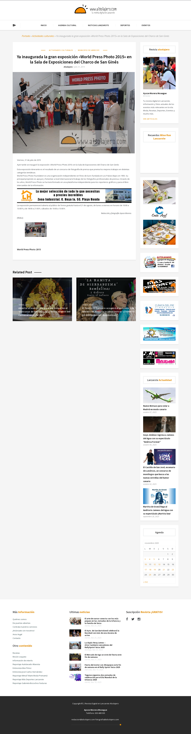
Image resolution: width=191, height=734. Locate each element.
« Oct (145, 582)
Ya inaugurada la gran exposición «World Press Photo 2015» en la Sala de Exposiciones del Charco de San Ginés (74, 59)
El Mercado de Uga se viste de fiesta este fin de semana (103, 655)
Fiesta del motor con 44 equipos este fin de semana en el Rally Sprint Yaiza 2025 (103, 666)
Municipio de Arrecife (89, 50)
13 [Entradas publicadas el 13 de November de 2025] (159, 564)
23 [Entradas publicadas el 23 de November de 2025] (173, 569)
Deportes (125, 25)
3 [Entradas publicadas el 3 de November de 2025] (145, 559)
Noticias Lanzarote (98, 25)
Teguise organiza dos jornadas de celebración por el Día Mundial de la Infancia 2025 (101, 677)
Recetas (16, 653)
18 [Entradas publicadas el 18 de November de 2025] (150, 569)
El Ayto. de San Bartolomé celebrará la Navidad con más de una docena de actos (102, 633)
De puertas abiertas (21, 623)
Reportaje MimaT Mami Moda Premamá (30, 675)
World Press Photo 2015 (29, 249)
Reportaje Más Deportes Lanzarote (28, 679)
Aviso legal (17, 634)
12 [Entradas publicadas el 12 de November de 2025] (155, 564)
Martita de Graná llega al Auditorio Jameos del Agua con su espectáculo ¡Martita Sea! (158, 510)
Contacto (17, 638)
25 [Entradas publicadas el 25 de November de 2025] (150, 574)
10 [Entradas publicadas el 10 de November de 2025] (146, 564)
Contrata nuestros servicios (25, 627)
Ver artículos (150, 119)
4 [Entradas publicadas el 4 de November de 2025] (149, 559)
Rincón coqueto (19, 656)
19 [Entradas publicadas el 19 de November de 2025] (155, 569)
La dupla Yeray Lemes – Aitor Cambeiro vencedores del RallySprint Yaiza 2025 (98, 645)
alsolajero (68, 66)
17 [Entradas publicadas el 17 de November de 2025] (146, 569)
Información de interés (23, 660)
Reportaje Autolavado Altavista (26, 664)
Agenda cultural (67, 25)
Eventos (146, 25)
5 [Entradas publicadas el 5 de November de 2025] (154, 559)
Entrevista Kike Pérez (22, 668)
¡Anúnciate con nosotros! (23, 630)
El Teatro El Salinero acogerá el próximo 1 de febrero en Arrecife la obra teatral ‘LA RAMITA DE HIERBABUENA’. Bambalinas (108, 311)
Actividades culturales (43, 36)
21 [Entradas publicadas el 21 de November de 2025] (164, 569)
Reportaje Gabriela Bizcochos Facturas (30, 683)
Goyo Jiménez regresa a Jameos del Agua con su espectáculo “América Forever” (158, 438)
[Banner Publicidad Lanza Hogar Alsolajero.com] (74, 202)
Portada (26, 36)
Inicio (44, 25)
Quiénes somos (20, 619)
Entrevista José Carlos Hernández (27, 672)
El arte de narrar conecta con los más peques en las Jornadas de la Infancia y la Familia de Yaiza (102, 620)
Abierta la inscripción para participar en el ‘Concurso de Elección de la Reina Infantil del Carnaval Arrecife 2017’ (44, 311)
